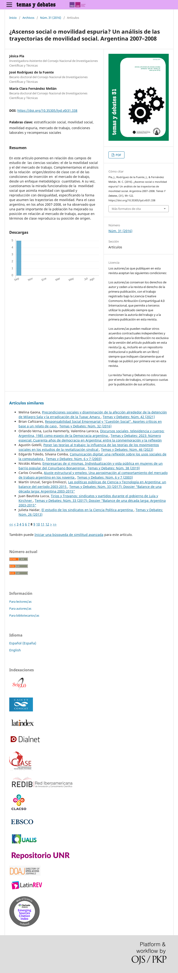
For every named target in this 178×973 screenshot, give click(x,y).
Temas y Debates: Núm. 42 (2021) (129, 417)
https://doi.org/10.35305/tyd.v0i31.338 (47, 110)
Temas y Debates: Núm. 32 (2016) (85, 426)
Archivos (28, 18)
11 (42, 524)
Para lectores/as (20, 601)
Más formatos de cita (126, 209)
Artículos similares (26, 403)
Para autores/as (20, 608)
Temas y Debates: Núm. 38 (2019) (114, 468)
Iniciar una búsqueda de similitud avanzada (69, 534)
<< (11, 524)
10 (38, 524)
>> (55, 524)
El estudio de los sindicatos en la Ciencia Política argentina (87, 510)
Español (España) (22, 643)
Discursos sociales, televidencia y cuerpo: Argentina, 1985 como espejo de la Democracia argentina (91, 433)
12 (47, 524)
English (15, 650)
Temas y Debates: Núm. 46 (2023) (127, 449)
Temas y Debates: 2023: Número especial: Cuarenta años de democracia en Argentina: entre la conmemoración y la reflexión (90, 437)
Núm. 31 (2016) (50, 18)
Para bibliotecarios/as (24, 615)
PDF (118, 155)
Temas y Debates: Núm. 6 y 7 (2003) (74, 459)
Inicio (13, 18)
